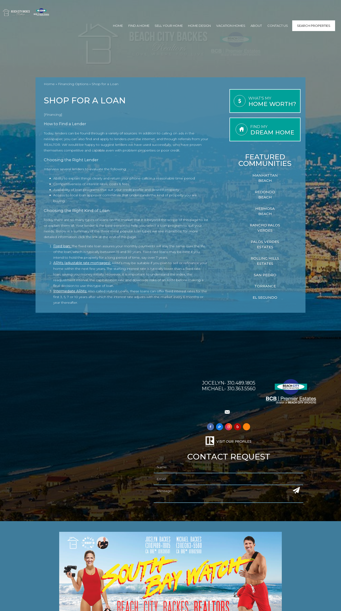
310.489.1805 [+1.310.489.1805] (241, 383)
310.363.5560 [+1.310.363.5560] (241, 388)
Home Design (199, 26)
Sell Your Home (169, 26)
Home (118, 26)
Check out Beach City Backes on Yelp (228, 401)
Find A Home (138, 26)
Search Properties (313, 26)
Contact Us (277, 26)
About (256, 26)
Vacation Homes (230, 26)
